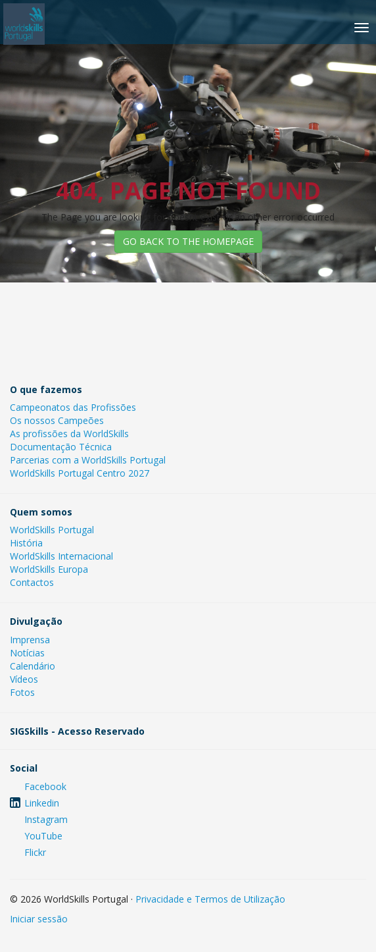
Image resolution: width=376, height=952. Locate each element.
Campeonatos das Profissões (73, 407)
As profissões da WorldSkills (69, 433)
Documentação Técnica (61, 446)
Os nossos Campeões (57, 420)
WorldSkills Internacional (61, 556)
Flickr (35, 852)
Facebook (45, 786)
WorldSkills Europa (49, 569)
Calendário (32, 666)
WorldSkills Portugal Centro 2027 (79, 473)
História (26, 543)
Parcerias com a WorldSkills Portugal (88, 460)
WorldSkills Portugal (52, 529)
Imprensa (30, 639)
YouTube (43, 836)
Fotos (22, 692)
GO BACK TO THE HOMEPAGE (188, 241)
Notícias (27, 653)
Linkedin (41, 803)
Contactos (32, 582)
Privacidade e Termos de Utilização (210, 899)
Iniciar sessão (39, 918)
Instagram (46, 819)
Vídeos (24, 679)
